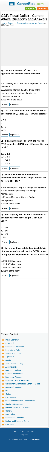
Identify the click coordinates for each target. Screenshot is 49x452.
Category (11, 23)
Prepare (30, 9)
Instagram (23, 435)
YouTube (30, 431)
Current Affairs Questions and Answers (30, 23)
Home (3, 23)
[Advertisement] (24, 46)
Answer (5, 104)
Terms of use (18, 431)
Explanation (14, 104)
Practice (42, 9)
